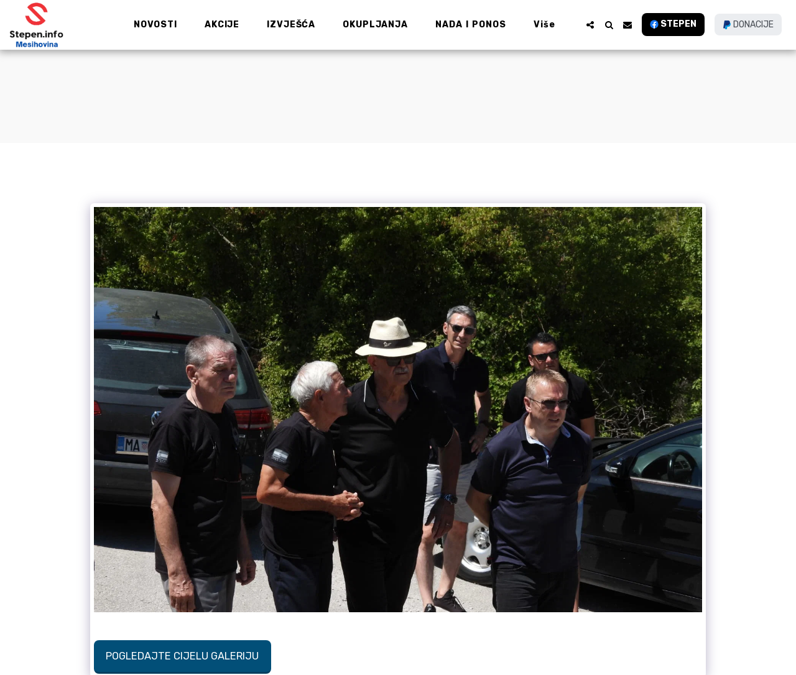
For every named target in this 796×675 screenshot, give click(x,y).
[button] (590, 25)
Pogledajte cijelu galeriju (182, 656)
